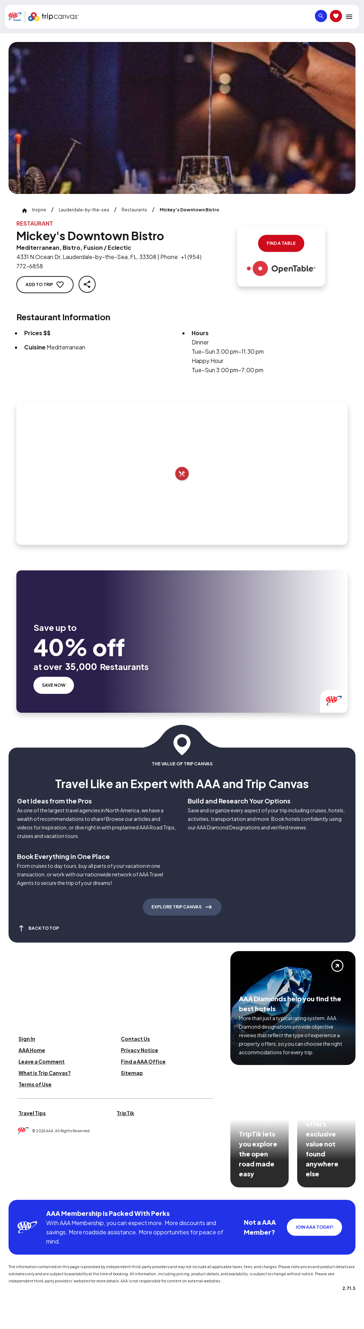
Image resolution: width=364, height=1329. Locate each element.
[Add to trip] (182, 473)
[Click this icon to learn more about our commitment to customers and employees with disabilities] (19, 1191)
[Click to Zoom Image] (182, 118)
